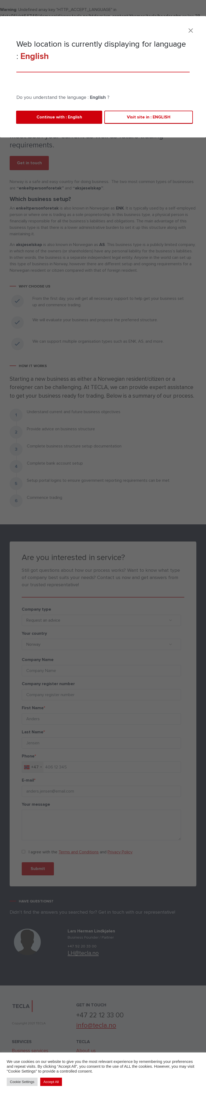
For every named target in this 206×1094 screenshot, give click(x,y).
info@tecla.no (96, 1025)
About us (86, 1051)
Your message (30, 804)
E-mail (23, 780)
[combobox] (27, 767)
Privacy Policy (114, 852)
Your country (29, 633)
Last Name (27, 732)
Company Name (32, 659)
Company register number (42, 683)
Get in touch (29, 163)
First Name (28, 708)
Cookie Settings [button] (22, 1082)
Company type (31, 609)
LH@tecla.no (88, 953)
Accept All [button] (51, 1082)
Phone (23, 756)
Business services (36, 72)
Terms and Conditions (73, 852)
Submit (32, 868)
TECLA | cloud (140, 28)
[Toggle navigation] (189, 28)
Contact (173, 29)
